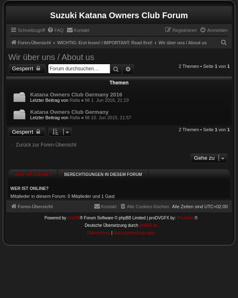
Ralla (74, 100)
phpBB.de (148, 220)
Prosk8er (185, 212)
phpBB (73, 212)
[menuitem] (55, 30)
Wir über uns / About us (51, 57)
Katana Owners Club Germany (69, 112)
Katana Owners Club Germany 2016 (76, 94)
